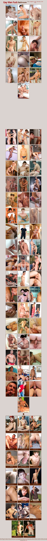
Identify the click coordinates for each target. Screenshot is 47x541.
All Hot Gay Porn (11, 476)
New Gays (39, 1)
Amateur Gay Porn (29, 529)
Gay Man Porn (11, 441)
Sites (35, 1)
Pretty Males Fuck (35, 441)
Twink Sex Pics (11, 511)
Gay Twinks (23, 476)
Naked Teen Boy (23, 494)
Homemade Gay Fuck (11, 494)
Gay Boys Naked (35, 476)
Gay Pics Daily (35, 424)
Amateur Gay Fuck (23, 441)
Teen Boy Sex (23, 511)
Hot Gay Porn (11, 424)
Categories (32, 1)
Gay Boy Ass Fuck (23, 459)
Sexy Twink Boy (23, 424)
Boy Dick (11, 459)
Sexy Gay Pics (35, 494)
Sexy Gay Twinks (35, 511)
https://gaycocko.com (17, 529)
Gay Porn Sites (35, 459)
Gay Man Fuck (10, 2)
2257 (26, 540)
